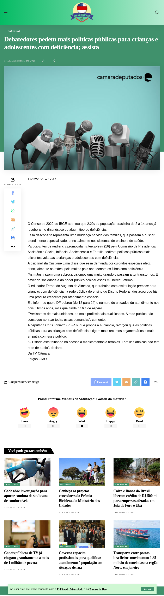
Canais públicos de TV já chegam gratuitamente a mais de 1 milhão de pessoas (26, 559)
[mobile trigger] (7, 12)
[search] (157, 12)
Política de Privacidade (71, 589)
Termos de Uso (101, 589)
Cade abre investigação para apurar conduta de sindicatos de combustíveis (26, 497)
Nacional (14, 31)
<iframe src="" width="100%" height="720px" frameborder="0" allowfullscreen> (94, 197)
